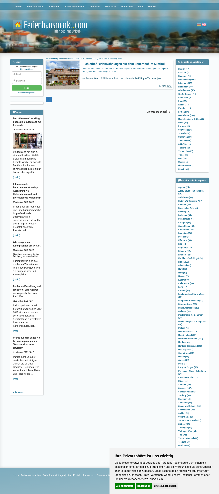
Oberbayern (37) (185, 349)
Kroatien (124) (185, 108)
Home (18, 6)
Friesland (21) (184, 265)
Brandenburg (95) (186, 219)
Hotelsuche (127, 6)
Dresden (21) (184, 237)
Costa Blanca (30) (186, 226)
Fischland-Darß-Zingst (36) (190, 258)
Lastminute (94, 6)
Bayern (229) (184, 212)
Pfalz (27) (182, 364)
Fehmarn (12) (184, 251)
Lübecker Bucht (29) (187, 304)
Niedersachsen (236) (187, 331)
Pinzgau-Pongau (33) (188, 367)
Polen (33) (183, 123)
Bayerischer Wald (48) (188, 208)
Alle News (18, 392)
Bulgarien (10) (184, 76)
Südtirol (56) (184, 424)
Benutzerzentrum (35, 6)
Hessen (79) (184, 276)
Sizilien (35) (183, 413)
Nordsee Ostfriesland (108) (190, 346)
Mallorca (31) (184, 311)
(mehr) (16, 177)
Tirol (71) (182, 435)
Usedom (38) (184, 445)
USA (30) (182, 158)
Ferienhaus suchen (74, 6)
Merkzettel (110, 6)
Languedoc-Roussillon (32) (190, 301)
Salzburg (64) (184, 395)
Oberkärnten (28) (186, 353)
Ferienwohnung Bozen (94, 58)
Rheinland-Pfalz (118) (188, 377)
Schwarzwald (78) (186, 410)
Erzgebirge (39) (185, 247)
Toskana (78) (184, 442)
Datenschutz (103, 475)
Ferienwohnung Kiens (113, 58)
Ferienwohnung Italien (55, 58)
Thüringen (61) (185, 428)
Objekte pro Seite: (160, 111)
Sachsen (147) (185, 388)
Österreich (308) (185, 165)
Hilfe (140, 6)
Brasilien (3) (183, 72)
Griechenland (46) (186, 90)
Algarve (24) (184, 187)
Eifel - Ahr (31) (185, 240)
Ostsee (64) (183, 356)
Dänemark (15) (185, 83)
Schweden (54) (185, 130)
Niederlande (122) (186, 115)
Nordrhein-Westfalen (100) (190, 339)
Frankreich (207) (185, 87)
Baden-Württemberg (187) (190, 201)
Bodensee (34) (185, 215)
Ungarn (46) (183, 162)
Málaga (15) (183, 328)
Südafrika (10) (184, 144)
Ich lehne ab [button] (143, 486)
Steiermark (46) (185, 417)
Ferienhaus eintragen (54, 475)
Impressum (89, 475)
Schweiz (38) (184, 133)
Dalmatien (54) (185, 233)
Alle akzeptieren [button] (125, 486)
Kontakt (152, 6)
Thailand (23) (184, 148)
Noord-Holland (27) (187, 335)
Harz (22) (182, 269)
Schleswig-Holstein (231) (190, 406)
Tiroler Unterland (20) (188, 438)
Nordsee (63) (184, 342)
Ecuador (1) (183, 169)
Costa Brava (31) (186, 230)
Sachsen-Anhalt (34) (187, 392)
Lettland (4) (183, 112)
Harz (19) (182, 273)
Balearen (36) (184, 204)
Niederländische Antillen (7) (191, 119)
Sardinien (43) (184, 399)
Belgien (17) (184, 69)
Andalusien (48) (185, 197)
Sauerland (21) (185, 402)
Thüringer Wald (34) (187, 431)
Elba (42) (182, 244)
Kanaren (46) (184, 280)
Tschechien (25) (185, 151)
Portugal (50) (184, 126)
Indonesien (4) (185, 97)
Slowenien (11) (185, 137)
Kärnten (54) (184, 290)
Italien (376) (184, 105)
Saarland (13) (184, 384)
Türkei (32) (183, 155)
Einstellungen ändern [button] (165, 486)
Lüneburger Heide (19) (188, 308)
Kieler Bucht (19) (186, 283)
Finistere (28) (184, 255)
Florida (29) (183, 262)
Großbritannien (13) (187, 94)
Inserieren (54, 6)
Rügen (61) (183, 381)
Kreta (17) (182, 287)
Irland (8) (182, 101)
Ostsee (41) (183, 360)
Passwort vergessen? (26, 93)
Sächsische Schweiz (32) (189, 420)
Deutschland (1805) (187, 79)
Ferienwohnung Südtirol (75, 58)
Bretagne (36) (184, 222)
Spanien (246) (184, 140)
